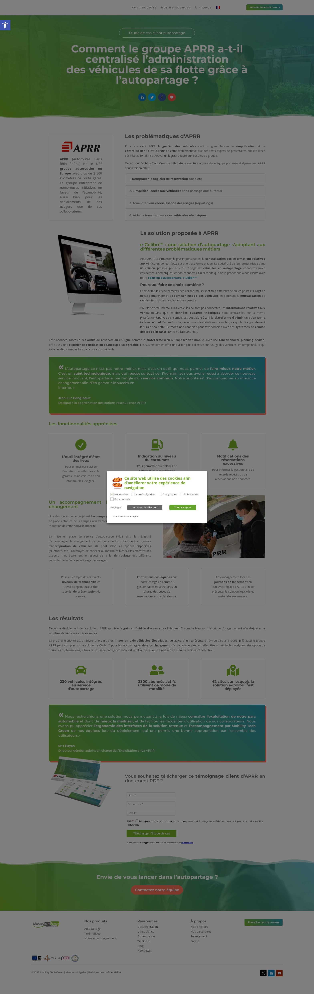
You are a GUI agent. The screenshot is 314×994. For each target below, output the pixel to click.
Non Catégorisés (146, 494)
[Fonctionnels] (112, 499)
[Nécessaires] (112, 494)
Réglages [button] (115, 507)
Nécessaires (121, 494)
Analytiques (170, 494)
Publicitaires (191, 494)
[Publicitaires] (181, 494)
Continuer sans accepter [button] (126, 516)
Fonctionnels (122, 499)
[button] (5, 25)
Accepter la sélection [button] (144, 507)
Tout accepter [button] (182, 507)
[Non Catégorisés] (133, 494)
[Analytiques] (160, 494)
